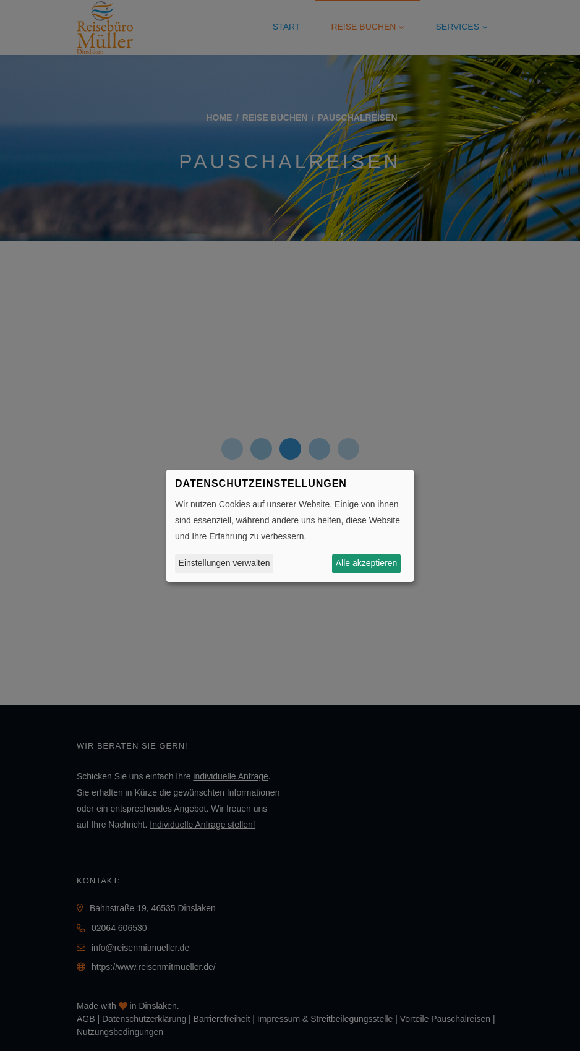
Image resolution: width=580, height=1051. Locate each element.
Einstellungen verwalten (224, 563)
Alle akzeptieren (367, 563)
